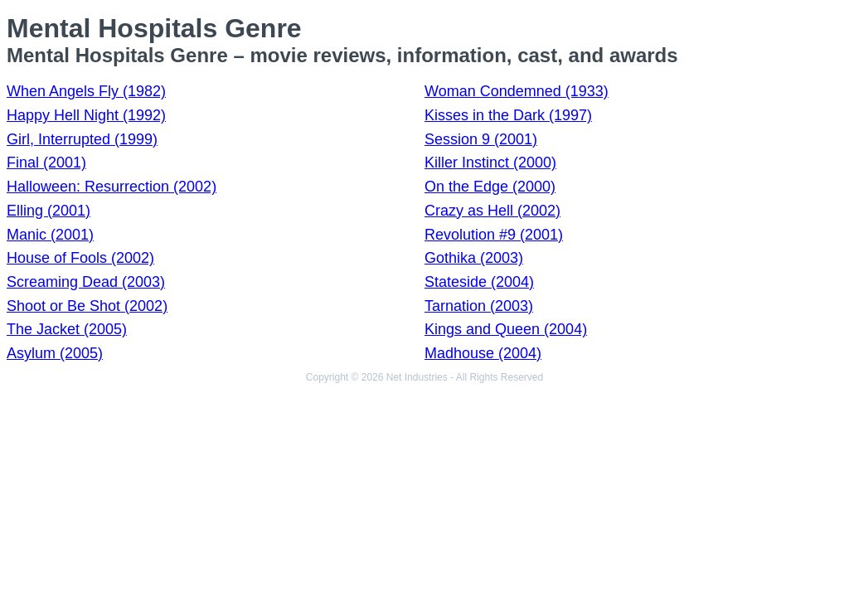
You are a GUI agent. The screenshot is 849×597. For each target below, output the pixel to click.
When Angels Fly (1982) (86, 91)
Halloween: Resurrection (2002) (111, 186)
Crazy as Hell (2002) (492, 210)
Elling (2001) (48, 210)
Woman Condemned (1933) (516, 91)
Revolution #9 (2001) (493, 234)
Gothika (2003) (473, 258)
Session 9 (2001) (480, 139)
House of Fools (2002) (80, 258)
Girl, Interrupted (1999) (82, 139)
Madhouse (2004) (482, 353)
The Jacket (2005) (67, 329)
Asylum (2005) (55, 353)
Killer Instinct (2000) (490, 162)
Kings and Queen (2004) (505, 329)
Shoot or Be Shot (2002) (87, 306)
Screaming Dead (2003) (86, 282)
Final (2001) (46, 162)
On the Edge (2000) (489, 186)
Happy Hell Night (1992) (86, 115)
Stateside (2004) (479, 282)
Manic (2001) (50, 234)
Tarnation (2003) (478, 306)
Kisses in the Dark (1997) (508, 115)
